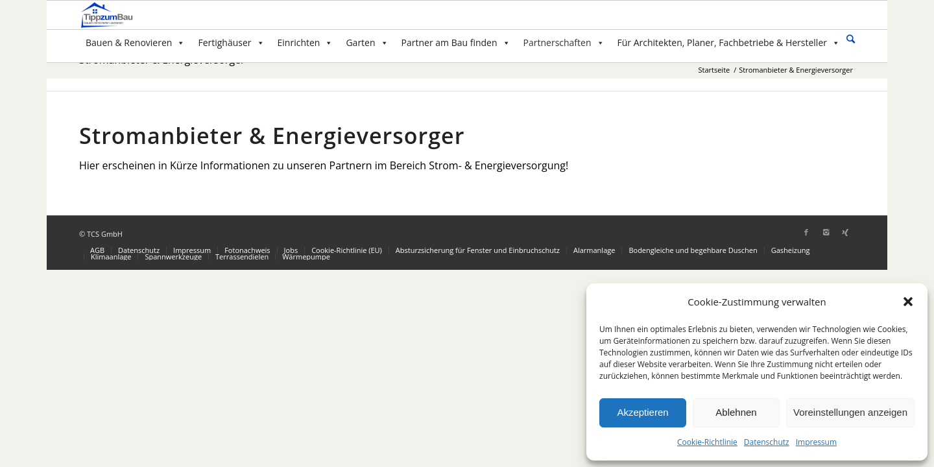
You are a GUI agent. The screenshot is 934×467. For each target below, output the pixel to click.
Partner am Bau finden (455, 42)
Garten (367, 42)
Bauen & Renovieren (135, 42)
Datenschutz (766, 442)
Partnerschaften (564, 42)
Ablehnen (735, 412)
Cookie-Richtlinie (707, 442)
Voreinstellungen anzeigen (850, 412)
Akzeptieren (642, 412)
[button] (908, 301)
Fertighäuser (231, 42)
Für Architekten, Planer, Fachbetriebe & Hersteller (728, 42)
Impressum (816, 442)
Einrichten (305, 42)
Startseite (714, 70)
